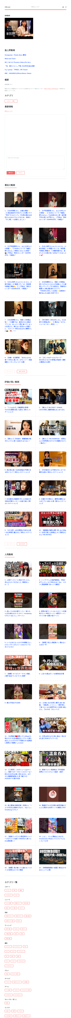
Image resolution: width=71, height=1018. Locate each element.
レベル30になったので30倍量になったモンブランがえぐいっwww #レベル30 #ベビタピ (18, 645)
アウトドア (8, 946)
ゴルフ (16, 895)
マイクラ (16, 990)
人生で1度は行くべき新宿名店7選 (52, 674)
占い (7, 961)
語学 (16, 933)
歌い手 (19, 920)
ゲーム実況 (8, 990)
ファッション (21, 951)
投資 (22, 933)
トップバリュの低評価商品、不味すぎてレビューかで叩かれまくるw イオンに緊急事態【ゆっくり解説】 (52, 582)
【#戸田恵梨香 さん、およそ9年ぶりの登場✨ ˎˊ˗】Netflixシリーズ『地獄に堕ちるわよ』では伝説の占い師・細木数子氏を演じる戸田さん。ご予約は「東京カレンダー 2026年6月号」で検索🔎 (52, 215)
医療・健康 (8, 938)
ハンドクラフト (9, 965)
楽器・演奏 (28, 916)
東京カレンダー (9, 111)
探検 (18, 956)
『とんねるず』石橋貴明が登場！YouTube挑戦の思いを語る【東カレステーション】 (17, 410)
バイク (13, 961)
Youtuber (8, 1015)
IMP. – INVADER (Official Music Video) (18, 73)
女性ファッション (17, 982)
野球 (14, 890)
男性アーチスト (9, 916)
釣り (25, 946)
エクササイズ (8, 895)
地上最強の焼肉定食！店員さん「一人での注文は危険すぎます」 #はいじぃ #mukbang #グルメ (18, 808)
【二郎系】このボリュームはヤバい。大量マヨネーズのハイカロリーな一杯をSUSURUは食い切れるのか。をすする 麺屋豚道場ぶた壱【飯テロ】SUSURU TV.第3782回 (18, 774)
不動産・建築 (8, 933)
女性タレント (26, 1015)
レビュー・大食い (11, 101)
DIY (7, 951)
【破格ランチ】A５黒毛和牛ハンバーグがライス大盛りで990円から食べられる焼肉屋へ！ (18, 839)
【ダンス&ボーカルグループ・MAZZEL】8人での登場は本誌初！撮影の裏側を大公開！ (52, 360)
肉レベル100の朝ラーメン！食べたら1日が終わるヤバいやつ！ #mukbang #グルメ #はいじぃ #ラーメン (18, 613)
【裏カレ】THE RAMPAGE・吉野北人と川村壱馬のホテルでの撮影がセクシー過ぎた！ (52, 441)
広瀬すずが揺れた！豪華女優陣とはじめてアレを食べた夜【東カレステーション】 (52, 501)
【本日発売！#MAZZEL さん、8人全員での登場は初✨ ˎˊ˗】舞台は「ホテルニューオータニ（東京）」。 (52, 322)
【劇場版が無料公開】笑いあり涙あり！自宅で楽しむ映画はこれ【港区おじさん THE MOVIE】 (52, 532)
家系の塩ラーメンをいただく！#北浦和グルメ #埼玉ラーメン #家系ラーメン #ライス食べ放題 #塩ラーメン (52, 613)
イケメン (7, 982)
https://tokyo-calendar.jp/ (51, 88)
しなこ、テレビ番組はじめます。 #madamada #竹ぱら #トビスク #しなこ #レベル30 (52, 839)
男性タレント (17, 1015)
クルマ (13, 951)
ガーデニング (21, 961)
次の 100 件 (22, 371)
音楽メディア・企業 (9, 920)
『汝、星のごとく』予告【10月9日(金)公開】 (20, 66)
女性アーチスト (18, 916)
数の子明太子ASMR (13, 703)
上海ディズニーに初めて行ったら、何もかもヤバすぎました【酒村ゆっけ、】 (18, 582)
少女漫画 (25, 982)
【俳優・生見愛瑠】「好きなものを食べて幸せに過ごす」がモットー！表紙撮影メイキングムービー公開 (18, 360)
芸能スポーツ (17, 903)
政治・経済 (26, 903)
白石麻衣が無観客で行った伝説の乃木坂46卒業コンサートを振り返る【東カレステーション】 (18, 501)
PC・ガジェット (17, 946)
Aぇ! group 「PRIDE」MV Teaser (16, 70)
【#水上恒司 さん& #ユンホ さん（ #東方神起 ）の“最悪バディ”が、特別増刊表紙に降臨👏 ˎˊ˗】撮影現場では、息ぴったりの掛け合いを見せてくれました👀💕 (52, 251)
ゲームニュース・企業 (26, 990)
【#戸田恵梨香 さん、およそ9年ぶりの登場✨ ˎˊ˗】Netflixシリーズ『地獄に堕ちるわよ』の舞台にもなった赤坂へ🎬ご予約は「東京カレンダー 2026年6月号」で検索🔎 (18, 251)
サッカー (7, 890)
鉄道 (12, 956)
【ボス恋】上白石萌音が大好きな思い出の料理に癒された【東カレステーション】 (18, 532)
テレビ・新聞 (8, 903)
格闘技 (21, 890)
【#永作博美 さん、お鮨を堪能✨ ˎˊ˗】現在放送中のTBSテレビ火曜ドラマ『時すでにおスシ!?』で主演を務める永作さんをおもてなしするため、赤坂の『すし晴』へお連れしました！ (18, 215)
